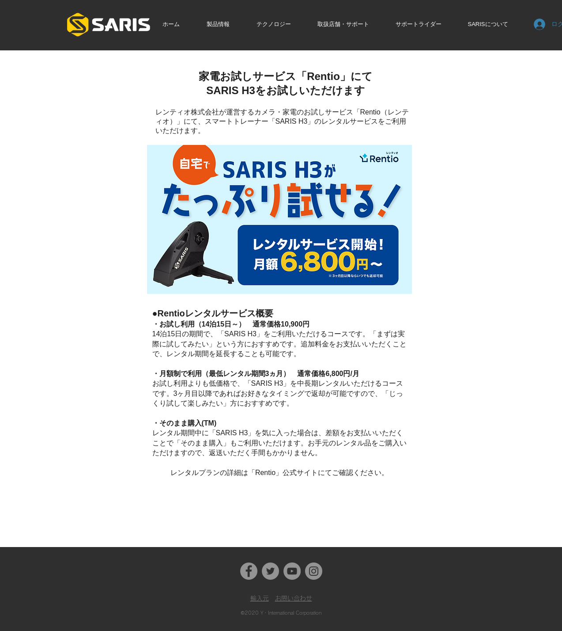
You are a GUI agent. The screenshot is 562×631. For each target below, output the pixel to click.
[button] (224, 24)
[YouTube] (292, 571)
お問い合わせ (293, 598)
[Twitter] (270, 571)
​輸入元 (259, 598)
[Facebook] (248, 571)
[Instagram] (313, 571)
